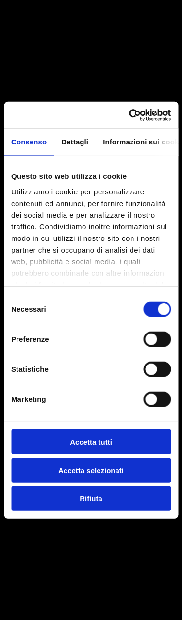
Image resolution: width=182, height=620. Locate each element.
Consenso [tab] (29, 142)
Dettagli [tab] (74, 142)
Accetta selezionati (91, 470)
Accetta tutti (91, 442)
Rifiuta (91, 498)
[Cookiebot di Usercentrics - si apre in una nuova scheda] (129, 115)
